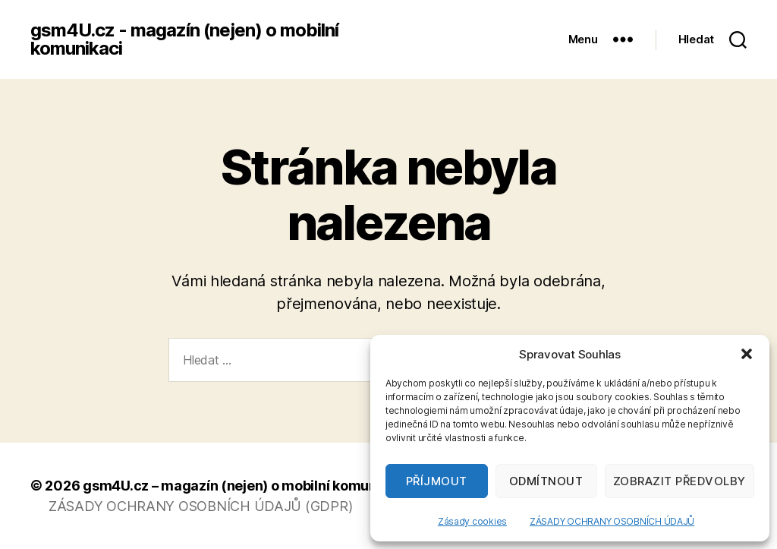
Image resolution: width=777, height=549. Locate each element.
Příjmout (436, 481)
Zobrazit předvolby (679, 481)
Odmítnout (546, 481)
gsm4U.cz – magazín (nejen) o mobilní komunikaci (245, 486)
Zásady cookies (472, 521)
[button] (746, 353)
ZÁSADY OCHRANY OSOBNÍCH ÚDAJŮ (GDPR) (200, 506)
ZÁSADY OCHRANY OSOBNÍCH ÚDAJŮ (612, 521)
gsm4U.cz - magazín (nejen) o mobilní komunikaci (184, 39)
